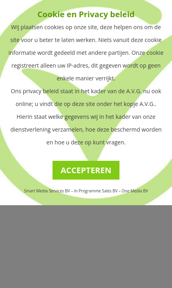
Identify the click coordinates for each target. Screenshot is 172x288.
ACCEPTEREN (86, 170)
